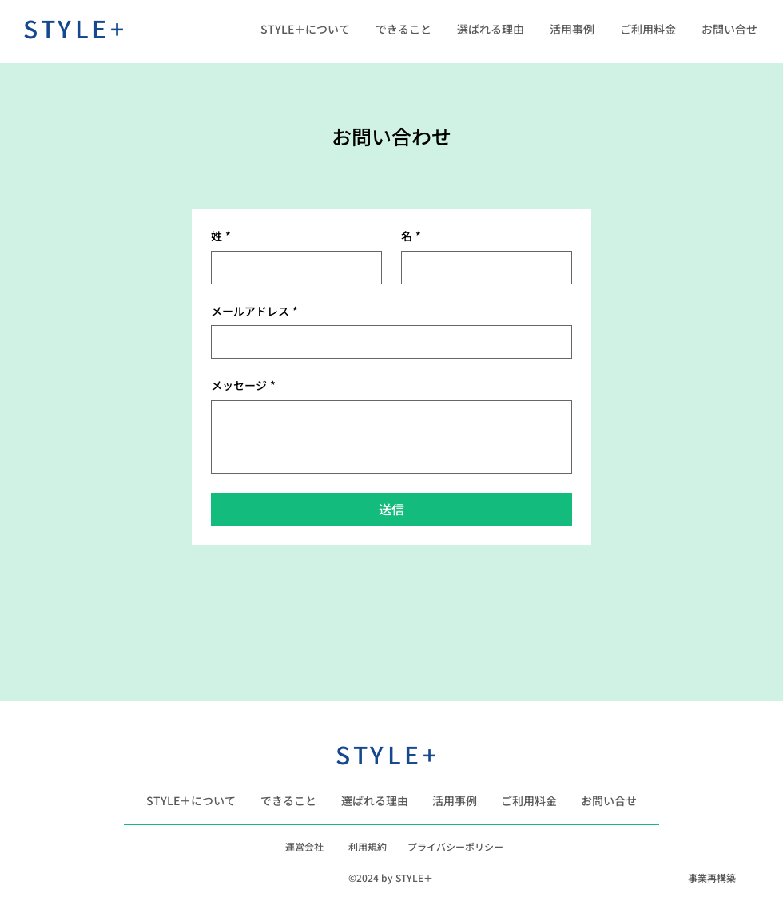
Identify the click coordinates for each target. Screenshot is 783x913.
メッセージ (243, 386)
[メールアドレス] (387, 342)
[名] (482, 268)
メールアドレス (254, 312)
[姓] (292, 268)
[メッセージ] (391, 436)
